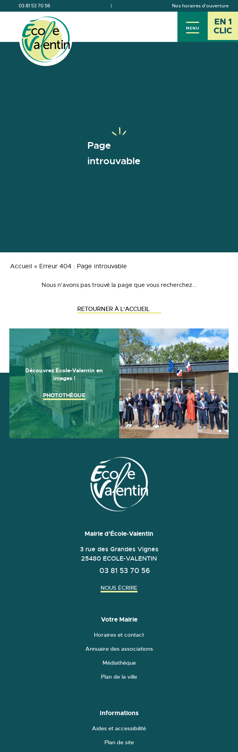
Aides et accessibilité (119, 728)
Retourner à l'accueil (119, 309)
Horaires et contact (119, 634)
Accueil (21, 266)
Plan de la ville (119, 676)
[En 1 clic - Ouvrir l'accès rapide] (223, 27)
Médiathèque (119, 662)
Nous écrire (119, 587)
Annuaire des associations (119, 648)
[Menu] (192, 27)
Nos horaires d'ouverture (200, 6)
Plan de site (119, 742)
